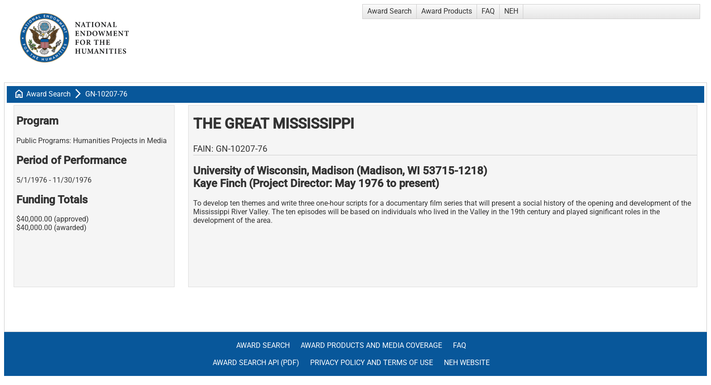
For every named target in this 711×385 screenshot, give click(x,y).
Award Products (446, 11)
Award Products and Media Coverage (371, 345)
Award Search (389, 11)
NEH (511, 11)
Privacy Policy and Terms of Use (371, 362)
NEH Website (467, 362)
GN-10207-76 (106, 94)
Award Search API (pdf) (256, 362)
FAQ (488, 11)
